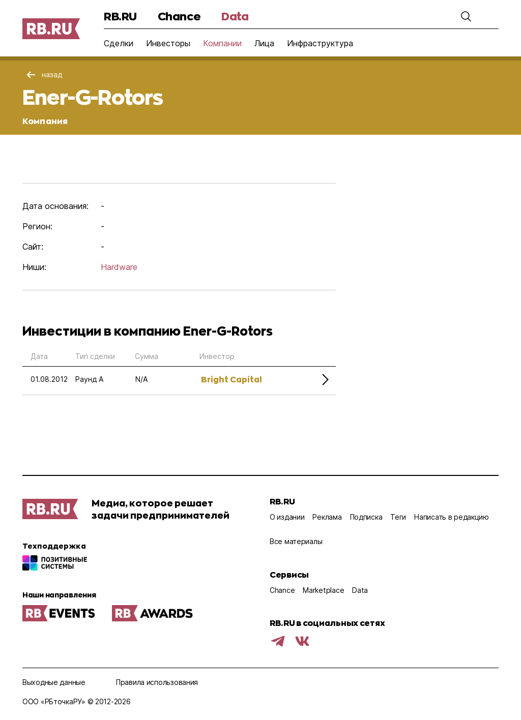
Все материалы (296, 541)
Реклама (326, 517)
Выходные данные (53, 682)
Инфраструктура (320, 43)
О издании (287, 517)
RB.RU (120, 16)
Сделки (118, 43)
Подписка (366, 517)
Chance (179, 16)
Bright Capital (231, 379)
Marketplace (323, 590)
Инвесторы (168, 43)
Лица (264, 43)
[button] (466, 16)
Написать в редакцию (451, 517)
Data (234, 16)
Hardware (119, 267)
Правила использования (157, 682)
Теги (398, 517)
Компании (222, 43)
